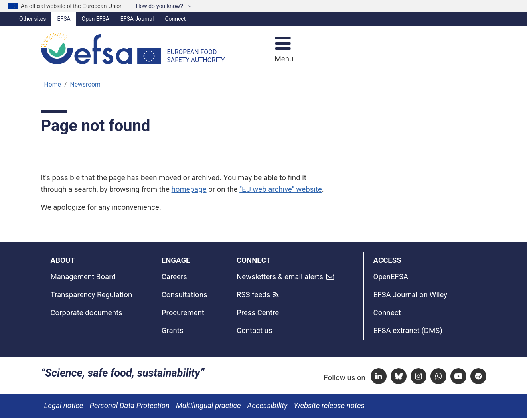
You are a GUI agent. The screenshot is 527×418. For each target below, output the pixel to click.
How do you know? (160, 6)
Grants (173, 330)
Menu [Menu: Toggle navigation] (283, 59)
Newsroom (85, 84)
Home (52, 84)
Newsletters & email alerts (280, 276)
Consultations (184, 294)
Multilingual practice (208, 405)
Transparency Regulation (91, 294)
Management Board (83, 276)
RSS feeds (253, 294)
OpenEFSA (391, 276)
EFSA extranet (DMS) (407, 330)
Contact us (254, 330)
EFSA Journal (137, 19)
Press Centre (258, 312)
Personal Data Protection (129, 405)
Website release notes (329, 405)
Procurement (183, 312)
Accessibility (267, 405)
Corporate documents (86, 312)
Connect (175, 19)
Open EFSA (95, 19)
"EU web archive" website (280, 189)
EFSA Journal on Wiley (410, 294)
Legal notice (63, 405)
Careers (174, 276)
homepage (189, 189)
